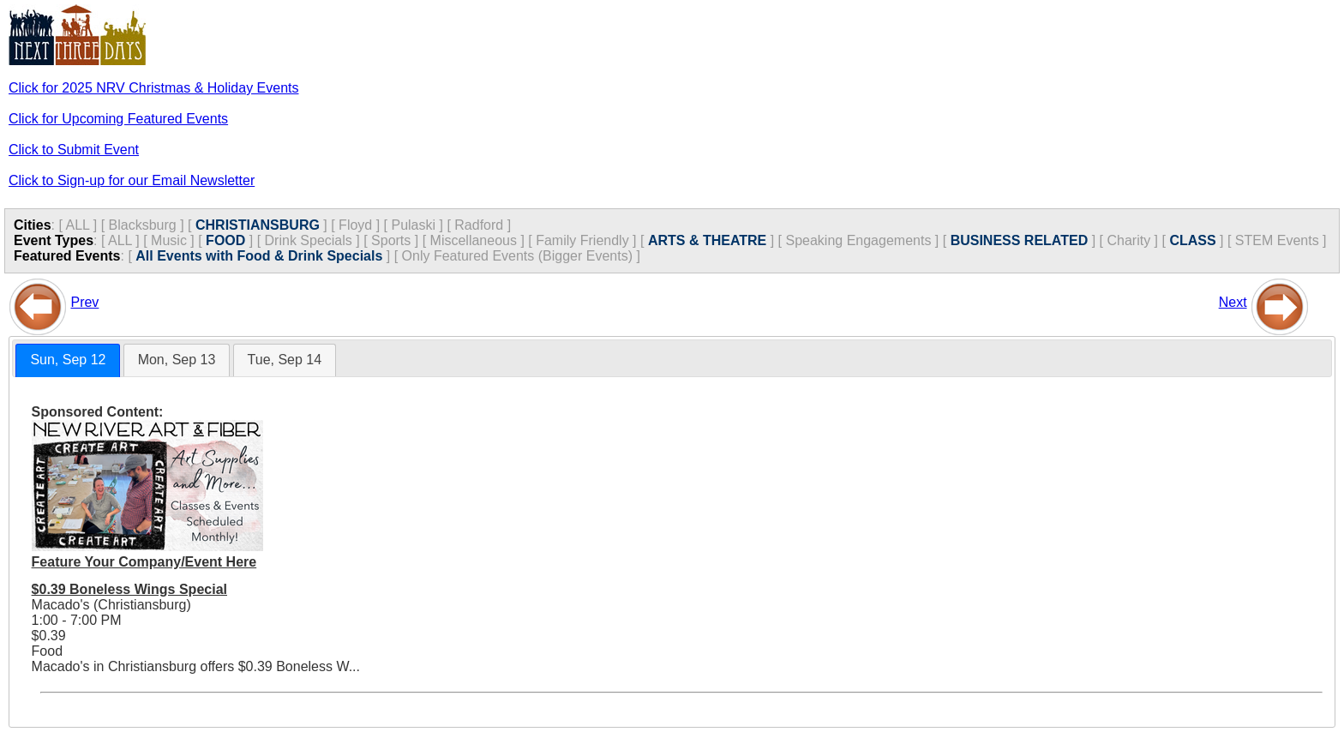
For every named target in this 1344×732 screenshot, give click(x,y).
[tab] (67, 360)
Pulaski (413, 225)
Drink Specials (308, 240)
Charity (1128, 240)
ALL (77, 225)
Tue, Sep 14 (285, 359)
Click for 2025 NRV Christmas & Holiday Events (154, 88)
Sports (391, 240)
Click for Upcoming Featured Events (118, 118)
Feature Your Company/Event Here (144, 562)
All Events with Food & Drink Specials (258, 256)
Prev (84, 302)
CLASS (1192, 240)
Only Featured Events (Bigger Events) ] (521, 256)
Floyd (355, 225)
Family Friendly (582, 240)
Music (169, 240)
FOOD (225, 240)
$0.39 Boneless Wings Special (129, 589)
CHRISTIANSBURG (257, 225)
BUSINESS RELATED (1020, 240)
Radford (478, 225)
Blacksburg (143, 225)
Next (1233, 302)
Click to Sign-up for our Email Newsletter (132, 180)
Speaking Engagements (858, 240)
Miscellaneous (473, 240)
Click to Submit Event (74, 149)
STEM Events (1277, 240)
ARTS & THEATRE (707, 240)
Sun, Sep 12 (67, 359)
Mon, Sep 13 (177, 359)
